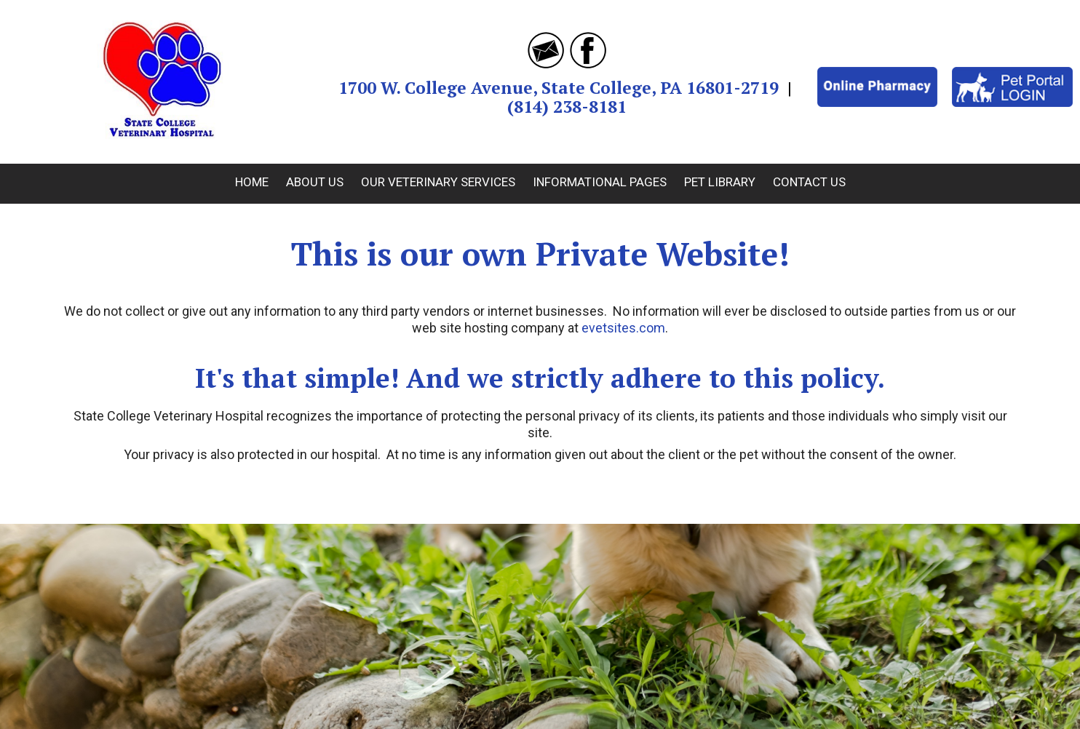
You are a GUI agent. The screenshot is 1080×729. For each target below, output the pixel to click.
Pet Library (719, 182)
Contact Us (809, 182)
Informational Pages (600, 182)
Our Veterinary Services (438, 182)
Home (252, 182)
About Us (315, 182)
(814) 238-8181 (567, 106)
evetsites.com (623, 327)
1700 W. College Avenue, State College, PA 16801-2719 (558, 87)
